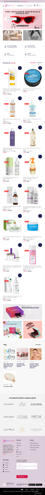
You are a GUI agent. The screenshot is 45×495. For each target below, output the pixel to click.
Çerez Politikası (34, 491)
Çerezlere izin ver (38, 493)
